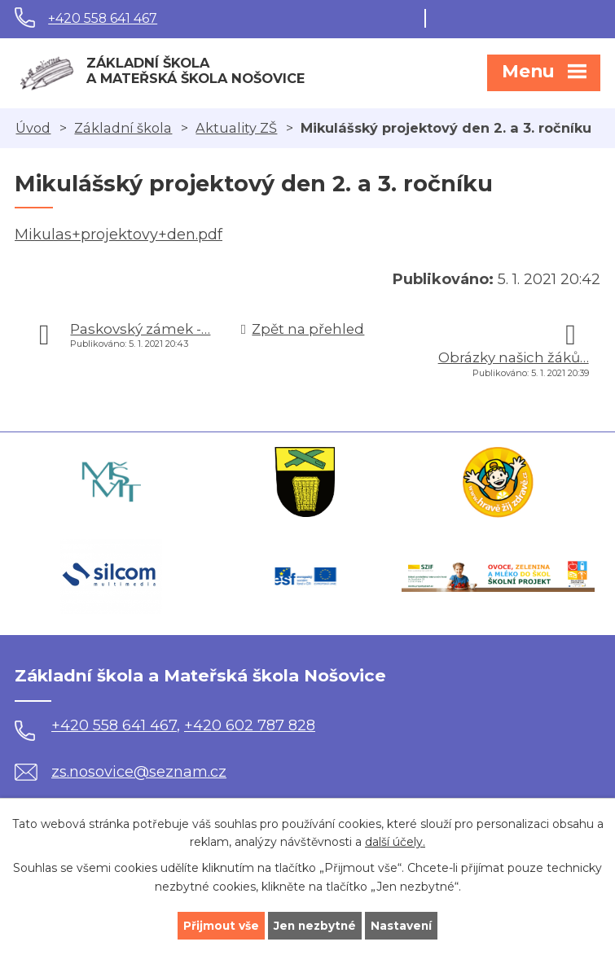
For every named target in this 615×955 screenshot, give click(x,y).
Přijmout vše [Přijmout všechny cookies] (219, 925)
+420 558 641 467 (102, 18)
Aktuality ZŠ (236, 128)
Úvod (33, 128)
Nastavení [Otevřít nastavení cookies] (403, 925)
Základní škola (123, 128)
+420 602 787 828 (249, 725)
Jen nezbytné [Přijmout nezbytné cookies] (315, 925)
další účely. (395, 842)
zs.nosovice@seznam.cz (120, 772)
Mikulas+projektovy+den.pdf (118, 234)
